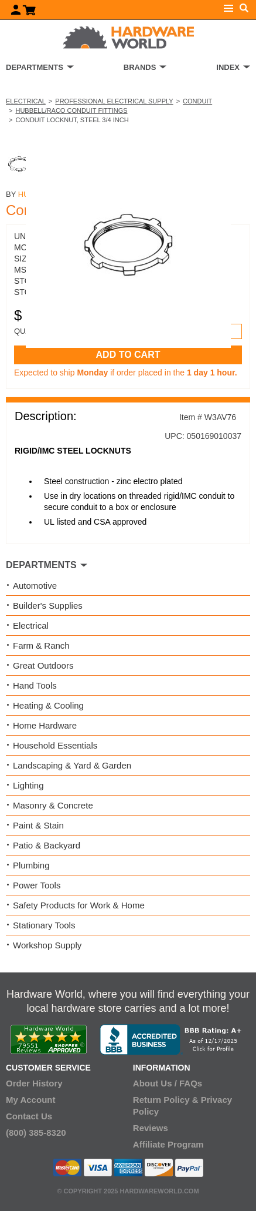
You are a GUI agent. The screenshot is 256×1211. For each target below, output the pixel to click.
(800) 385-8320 (36, 1133)
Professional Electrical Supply (114, 101)
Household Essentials (55, 745)
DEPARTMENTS (34, 67)
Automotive (35, 586)
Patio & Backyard (46, 845)
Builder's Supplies (48, 605)
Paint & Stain (38, 825)
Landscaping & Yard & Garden (72, 765)
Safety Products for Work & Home (79, 905)
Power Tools (36, 885)
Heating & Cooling (48, 705)
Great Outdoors (43, 665)
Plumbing (31, 865)
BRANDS (140, 67)
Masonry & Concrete (53, 805)
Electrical (26, 101)
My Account (30, 1100)
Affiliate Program (168, 1144)
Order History (34, 1083)
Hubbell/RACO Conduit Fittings (71, 110)
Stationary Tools (44, 925)
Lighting (28, 785)
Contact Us (29, 1116)
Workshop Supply (47, 945)
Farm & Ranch (41, 645)
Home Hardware (45, 725)
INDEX (228, 67)
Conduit (197, 101)
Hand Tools (35, 685)
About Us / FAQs (167, 1083)
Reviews (150, 1128)
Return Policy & (166, 1100)
